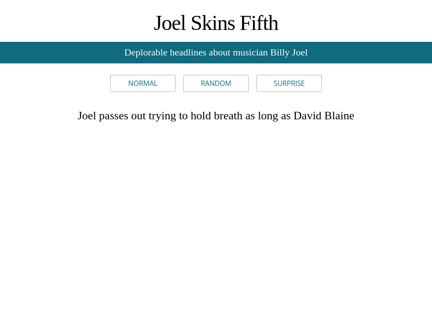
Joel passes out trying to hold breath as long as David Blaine (216, 115)
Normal (142, 83)
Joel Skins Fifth (216, 22)
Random (216, 83)
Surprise (289, 83)
